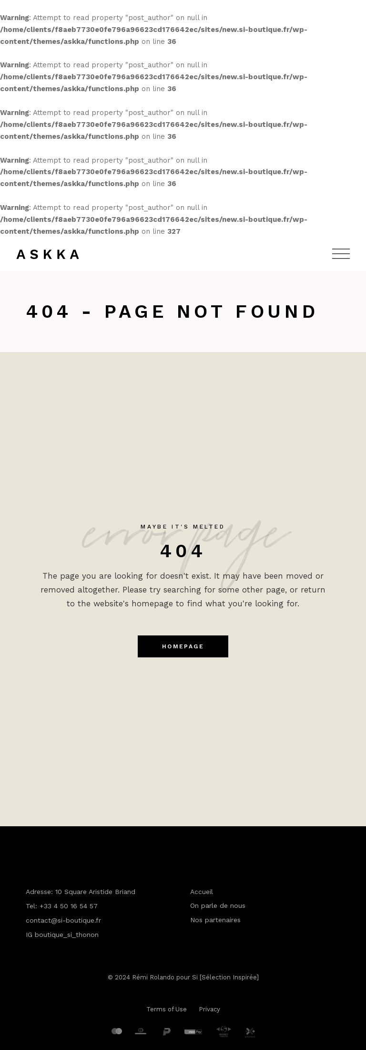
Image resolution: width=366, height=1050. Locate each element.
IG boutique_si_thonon (62, 934)
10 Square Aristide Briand (95, 891)
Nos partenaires (215, 920)
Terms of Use (166, 1009)
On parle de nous (217, 905)
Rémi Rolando (153, 977)
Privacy (209, 1009)
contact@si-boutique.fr (63, 920)
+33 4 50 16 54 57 (69, 906)
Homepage (183, 646)
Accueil (201, 891)
